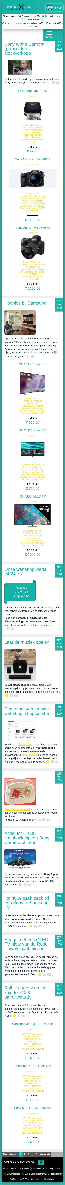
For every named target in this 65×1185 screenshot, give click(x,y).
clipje (13, 809)
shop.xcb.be (29, 755)
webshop (49, 607)
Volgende (45, 1154)
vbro (38, 819)
